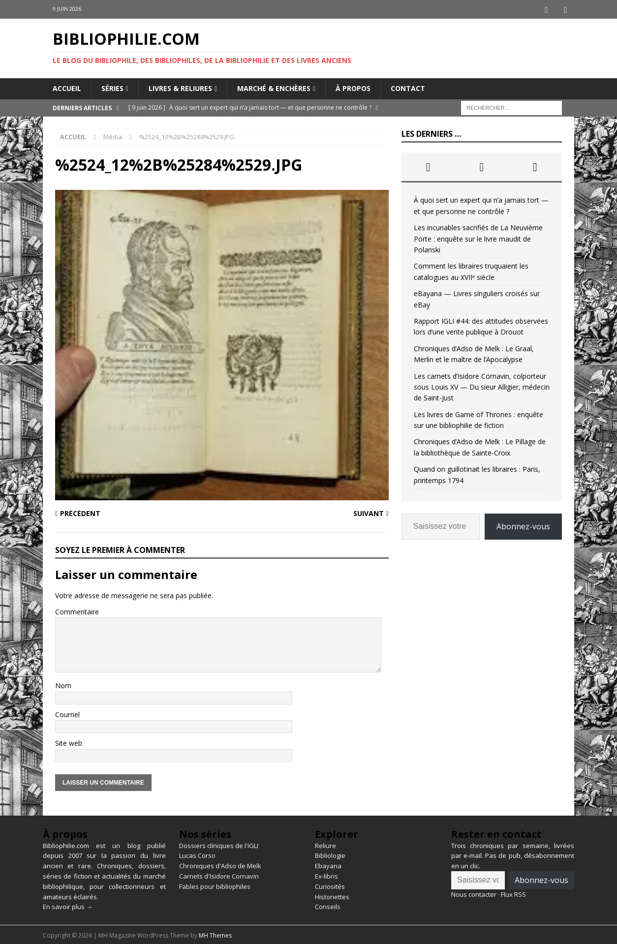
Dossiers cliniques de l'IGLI (218, 844)
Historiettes (332, 895)
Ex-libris (326, 874)
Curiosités (330, 885)
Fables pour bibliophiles (214, 885)
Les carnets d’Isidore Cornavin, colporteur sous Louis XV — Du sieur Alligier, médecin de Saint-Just (482, 385)
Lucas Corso (197, 854)
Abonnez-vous (523, 524)
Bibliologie (330, 854)
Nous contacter (473, 892)
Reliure (325, 844)
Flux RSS (513, 892)
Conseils (327, 905)
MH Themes (215, 934)
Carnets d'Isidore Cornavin (219, 874)
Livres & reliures (180, 86)
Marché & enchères (273, 86)
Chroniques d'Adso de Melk (220, 864)
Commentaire (77, 610)
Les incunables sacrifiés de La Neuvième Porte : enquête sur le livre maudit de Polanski (478, 237)
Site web (68, 741)
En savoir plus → (68, 905)
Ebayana (328, 864)
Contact (408, 86)
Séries (112, 86)
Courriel (67, 713)
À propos (353, 86)
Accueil (67, 86)
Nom (63, 684)
